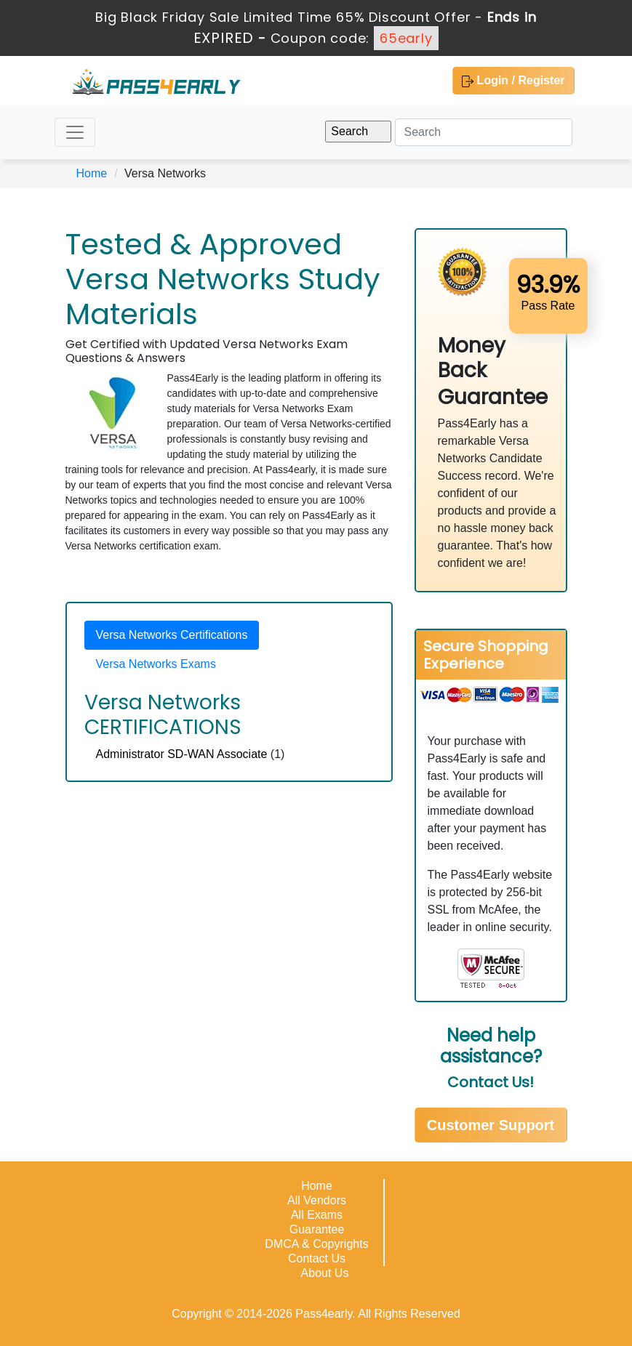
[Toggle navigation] (75, 132)
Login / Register (513, 80)
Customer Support (491, 1125)
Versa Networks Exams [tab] (156, 664)
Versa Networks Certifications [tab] (172, 635)
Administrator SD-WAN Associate (182, 754)
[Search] (483, 132)
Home (92, 173)
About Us (325, 1273)
